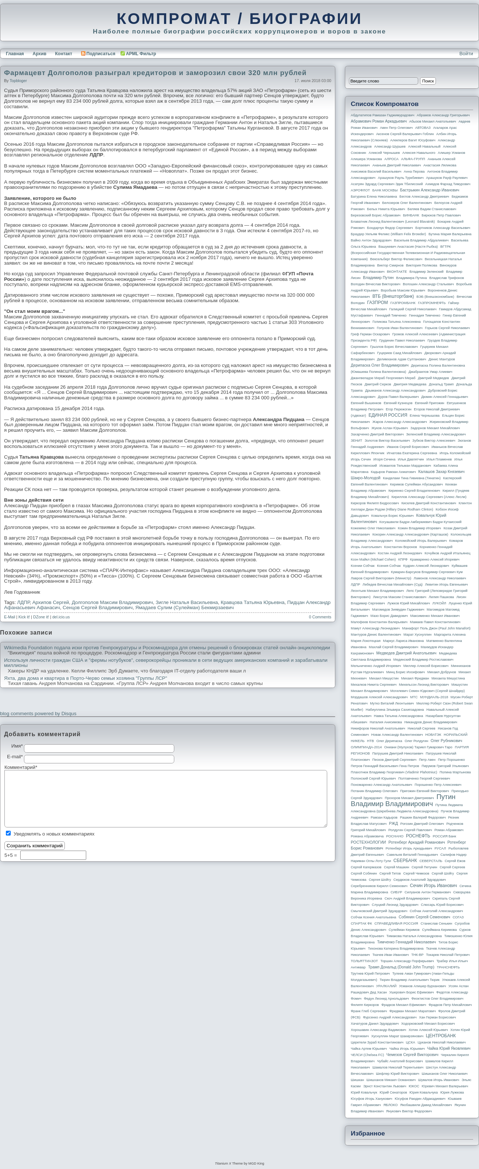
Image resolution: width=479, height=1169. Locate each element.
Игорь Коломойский (455, 453)
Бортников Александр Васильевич (442, 228)
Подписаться (98, 53)
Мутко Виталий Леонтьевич (392, 703)
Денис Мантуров (442, 359)
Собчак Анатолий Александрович (436, 911)
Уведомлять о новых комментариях (54, 834)
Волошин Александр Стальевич (428, 284)
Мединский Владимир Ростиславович (424, 659)
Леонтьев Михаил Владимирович (377, 591)
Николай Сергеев (421, 728)
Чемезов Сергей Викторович (412, 1054)
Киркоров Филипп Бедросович (375, 503)
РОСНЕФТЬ (418, 835)
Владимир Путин (378, 277)
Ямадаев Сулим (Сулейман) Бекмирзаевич (184, 607)
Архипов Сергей (50, 602)
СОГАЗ (458, 917)
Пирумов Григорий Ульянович (445, 766)
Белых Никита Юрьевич (386, 209)
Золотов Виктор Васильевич (387, 440)
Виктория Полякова (421, 265)
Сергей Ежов (455, 861)
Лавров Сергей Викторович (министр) (381, 578)
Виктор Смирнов (390, 265)
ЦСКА (410, 1042)
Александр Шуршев (390, 146)
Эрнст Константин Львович (384, 1086)
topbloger (18, 80)
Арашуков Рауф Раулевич (447, 178)
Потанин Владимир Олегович (374, 791)
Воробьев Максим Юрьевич (403, 290)
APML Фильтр (141, 53)
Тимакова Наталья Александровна (414, 936)
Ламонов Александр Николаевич (440, 578)
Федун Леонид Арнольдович (386, 998)
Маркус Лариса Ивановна (403, 641)
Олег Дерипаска (389, 741)
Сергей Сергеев (452, 867)
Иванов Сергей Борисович (408, 447)
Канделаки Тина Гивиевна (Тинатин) (412, 478)
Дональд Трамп (441, 384)
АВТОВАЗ (423, 128)
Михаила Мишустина (448, 678)
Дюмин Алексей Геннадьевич (444, 397)
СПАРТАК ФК (361, 923)
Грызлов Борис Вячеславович (393, 347)
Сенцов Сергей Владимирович (98, 607)
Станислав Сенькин (436, 923)
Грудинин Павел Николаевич (402, 340)
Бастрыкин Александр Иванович (429, 190)
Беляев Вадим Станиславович (432, 209)
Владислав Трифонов (446, 278)
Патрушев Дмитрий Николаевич (397, 753)
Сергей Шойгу (443, 873)
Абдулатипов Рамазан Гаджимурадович (382, 115)
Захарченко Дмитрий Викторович (377, 434)
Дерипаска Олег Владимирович (380, 365)
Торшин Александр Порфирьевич (407, 961)
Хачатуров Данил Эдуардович (375, 1023)
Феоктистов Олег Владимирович (438, 998)
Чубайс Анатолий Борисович (400, 1061)
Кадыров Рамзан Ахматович (393, 472)
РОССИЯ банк (444, 836)
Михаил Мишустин (384, 678)
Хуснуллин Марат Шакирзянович (397, 1036)
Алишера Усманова (366, 159)
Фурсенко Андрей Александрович (390, 1017)
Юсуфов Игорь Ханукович (371, 1099)
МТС (413, 697)
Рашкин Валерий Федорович (423, 817)
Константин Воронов (400, 547)
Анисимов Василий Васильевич (376, 171)
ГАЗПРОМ (377, 302)
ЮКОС (414, 1086)
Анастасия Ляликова (439, 165)
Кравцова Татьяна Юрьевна (252, 602)
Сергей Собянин (364, 873)
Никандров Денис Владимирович (430, 722)
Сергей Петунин (424, 867)
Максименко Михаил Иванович (434, 616)
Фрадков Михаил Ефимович (403, 1005)
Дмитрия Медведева (410, 384)
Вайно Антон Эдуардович (371, 240)
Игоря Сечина (384, 459)
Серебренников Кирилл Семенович (379, 886)
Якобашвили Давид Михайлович (426, 1105)
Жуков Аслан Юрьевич (389, 428)
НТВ (370, 741)
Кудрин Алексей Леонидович (426, 566)
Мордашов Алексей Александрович (379, 697)
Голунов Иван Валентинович (400, 328)
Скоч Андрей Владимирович (407, 898)
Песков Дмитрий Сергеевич (395, 760)
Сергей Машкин (396, 867)
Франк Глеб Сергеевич (369, 1011)
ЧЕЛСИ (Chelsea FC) (367, 1055)
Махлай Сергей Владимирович (393, 647)
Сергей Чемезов (416, 873)
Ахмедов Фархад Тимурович (448, 184)
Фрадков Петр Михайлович (450, 1005)
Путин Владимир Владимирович (403, 800)
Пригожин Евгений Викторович (424, 791)
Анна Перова (414, 171)
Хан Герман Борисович (437, 1017)
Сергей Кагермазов (366, 867)
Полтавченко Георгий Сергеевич (424, 778)
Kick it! (24, 617)
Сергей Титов (390, 873)
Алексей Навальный (424, 146)
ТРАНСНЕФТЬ (448, 967)
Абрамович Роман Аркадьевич (379, 121)
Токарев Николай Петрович (447, 955)
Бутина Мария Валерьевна (450, 234)
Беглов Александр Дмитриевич (424, 196)
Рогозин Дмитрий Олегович (422, 824)
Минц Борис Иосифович (405, 672)
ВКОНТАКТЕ (397, 271)
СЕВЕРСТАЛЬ (430, 861)
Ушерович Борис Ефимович (411, 992)
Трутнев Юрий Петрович (370, 973)
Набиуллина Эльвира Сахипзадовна (395, 709)
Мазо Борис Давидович (389, 616)
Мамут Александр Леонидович (375, 628)
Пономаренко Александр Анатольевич (381, 785)
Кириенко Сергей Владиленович (414, 490)
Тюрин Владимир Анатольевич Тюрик (410, 980)
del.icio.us (61, 617)
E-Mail (9, 617)
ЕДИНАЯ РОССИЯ (387, 415)
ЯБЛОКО (390, 1105)
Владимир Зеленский (426, 271)
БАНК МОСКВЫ (385, 190)
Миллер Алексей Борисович (425, 666)
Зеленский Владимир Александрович (436, 434)
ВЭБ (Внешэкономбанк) (435, 297)
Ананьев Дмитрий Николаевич (397, 165)
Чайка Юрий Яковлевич (448, 1048)
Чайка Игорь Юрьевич (407, 1048)
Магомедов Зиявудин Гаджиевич (398, 609)
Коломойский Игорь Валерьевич (421, 541)
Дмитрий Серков (378, 384)
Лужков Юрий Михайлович (408, 603)
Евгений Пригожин (429, 403)
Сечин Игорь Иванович (433, 885)
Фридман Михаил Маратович (412, 1011)
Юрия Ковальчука (423, 1092)
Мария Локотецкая (366, 641)
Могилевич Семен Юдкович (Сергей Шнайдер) (427, 691)
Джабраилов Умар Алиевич (430, 372)
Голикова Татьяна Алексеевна (397, 322)
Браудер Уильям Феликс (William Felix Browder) (388, 234)
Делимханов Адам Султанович (401, 359)
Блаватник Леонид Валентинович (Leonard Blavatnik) (393, 221)
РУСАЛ (440, 848)
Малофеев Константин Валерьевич (379, 622)
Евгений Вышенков (366, 403)
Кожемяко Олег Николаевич (373, 528)
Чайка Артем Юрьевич (369, 1048)
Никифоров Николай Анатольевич (378, 728)
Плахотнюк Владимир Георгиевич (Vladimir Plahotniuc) (394, 772)
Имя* (17, 746)
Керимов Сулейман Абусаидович (416, 484)
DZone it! (41, 617)
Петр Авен (427, 760)
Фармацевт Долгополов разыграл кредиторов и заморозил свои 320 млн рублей (155, 73)
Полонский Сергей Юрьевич (373, 778)
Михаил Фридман (415, 678)
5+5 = (11, 855)
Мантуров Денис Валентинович (376, 634)
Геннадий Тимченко (390, 315)
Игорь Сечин (361, 459)
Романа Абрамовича (367, 836)
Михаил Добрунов (441, 672)
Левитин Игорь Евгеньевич (446, 584)
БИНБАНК (411, 215)
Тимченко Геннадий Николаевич (406, 942)
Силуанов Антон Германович (428, 892)
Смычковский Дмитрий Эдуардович (379, 911)
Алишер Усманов (451, 153)
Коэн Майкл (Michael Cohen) (373, 559)
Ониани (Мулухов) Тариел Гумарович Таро (418, 747)
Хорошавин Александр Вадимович (378, 1030)
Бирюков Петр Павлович (441, 215)
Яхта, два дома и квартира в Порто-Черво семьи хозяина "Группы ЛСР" (85, 678)
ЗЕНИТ (356, 440)
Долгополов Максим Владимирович (112, 602)
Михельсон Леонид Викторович (424, 684)
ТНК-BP (417, 955)
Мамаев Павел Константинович (435, 622)
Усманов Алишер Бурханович (422, 986)
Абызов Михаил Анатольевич (432, 121)
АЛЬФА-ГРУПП (413, 159)
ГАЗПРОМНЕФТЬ (431, 303)
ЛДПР (23, 602)
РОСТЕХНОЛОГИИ (368, 842)
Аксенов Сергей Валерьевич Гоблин (405, 134)
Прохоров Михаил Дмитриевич (409, 798)
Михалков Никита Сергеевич (373, 684)
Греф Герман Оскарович (370, 334)
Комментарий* (14, 767)
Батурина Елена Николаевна (374, 196)
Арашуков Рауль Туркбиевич (401, 178)
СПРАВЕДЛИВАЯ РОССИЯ (396, 923)
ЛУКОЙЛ (439, 603)
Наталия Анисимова (386, 722)
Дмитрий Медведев (433, 378)
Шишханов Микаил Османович (391, 1080)
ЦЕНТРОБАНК (441, 1035)
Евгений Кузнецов (398, 403)
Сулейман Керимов (404, 930)
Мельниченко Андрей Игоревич (376, 666)
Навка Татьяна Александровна (398, 716)
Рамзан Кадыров (384, 817)
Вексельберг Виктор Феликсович (396, 259)
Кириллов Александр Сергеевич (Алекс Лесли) (428, 497)
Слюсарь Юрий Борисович (442, 905)
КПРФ (403, 559)
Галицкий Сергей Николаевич (412, 309)
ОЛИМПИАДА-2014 (366, 747)
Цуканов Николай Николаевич (441, 1042)
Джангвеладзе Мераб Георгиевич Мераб (383, 378)
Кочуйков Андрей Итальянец (447, 553)
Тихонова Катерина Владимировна (395, 948)
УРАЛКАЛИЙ (386, 986)
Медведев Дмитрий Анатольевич (406, 653)
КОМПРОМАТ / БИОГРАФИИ (239, 18)
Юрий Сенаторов (393, 1092)
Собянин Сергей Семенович (424, 917)
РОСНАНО (394, 836)
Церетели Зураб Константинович (377, 1042)
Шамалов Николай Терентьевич (398, 1067)
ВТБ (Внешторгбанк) (393, 296)
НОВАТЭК (433, 735)
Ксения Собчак (389, 566)
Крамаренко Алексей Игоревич (434, 559)
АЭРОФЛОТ (360, 190)
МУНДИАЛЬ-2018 (434, 697)
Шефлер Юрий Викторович (397, 1074)
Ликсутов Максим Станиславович (399, 597)
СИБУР (396, 892)
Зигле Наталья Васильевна (186, 602)
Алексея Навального (419, 153)
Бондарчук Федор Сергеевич (390, 228)
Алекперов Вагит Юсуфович (413, 140)
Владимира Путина (411, 278)
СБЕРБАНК (405, 860)
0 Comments (320, 617)
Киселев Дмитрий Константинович (428, 503)
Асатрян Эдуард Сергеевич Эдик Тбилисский (387, 184)
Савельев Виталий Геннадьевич (412, 855)
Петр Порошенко (451, 760)
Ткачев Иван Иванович (391, 955)
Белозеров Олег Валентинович (407, 203)
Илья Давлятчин (411, 459)
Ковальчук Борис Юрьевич (392, 516)
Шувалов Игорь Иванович (438, 1080)
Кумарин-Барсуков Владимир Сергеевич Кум (427, 572)
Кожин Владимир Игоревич (419, 528)
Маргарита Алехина (450, 634)
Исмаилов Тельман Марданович (405, 465)
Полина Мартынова (455, 772)
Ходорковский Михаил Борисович (428, 1023)
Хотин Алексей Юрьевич (428, 1030)
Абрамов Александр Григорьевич (443, 115)
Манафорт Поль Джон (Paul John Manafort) (436, 628)
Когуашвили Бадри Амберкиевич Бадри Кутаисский (421, 522)
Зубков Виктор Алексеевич (433, 440)
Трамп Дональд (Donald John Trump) (401, 967)
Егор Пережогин (399, 409)
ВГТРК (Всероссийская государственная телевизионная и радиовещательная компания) (408, 253)
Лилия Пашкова (441, 597)
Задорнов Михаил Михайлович (435, 428)
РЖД (393, 823)
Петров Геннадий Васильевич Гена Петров (385, 766)
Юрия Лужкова (452, 1092)
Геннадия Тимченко (424, 315)
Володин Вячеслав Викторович (376, 284)
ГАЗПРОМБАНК (402, 303)
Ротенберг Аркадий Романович (416, 842)
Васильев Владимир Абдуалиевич (421, 240)
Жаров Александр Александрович (400, 422)
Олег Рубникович (446, 740)
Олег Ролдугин (416, 741)
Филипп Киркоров (365, 1005)
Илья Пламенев (439, 459)
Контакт (63, 53)
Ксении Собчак (363, 566)
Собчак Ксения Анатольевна (373, 917)
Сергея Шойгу (380, 880)
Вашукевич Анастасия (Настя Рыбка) (408, 246)
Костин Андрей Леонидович (400, 553)
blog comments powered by (38, 713)
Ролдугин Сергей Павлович (410, 830)
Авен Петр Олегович (396, 128)
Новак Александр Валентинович (397, 735)
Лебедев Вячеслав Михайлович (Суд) (393, 584)
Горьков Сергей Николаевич (447, 328)
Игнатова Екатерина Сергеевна (412, 453)
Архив (39, 53)
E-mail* (15, 756)
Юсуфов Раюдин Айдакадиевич (420, 1099)
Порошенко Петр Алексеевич (438, 785)
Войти (466, 53)
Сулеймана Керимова (439, 930)
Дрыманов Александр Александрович (395, 390)
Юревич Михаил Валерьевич (445, 1086)
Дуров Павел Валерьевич (398, 397)
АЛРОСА (391, 159)
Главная (15, 53)
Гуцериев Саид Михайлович (399, 353)
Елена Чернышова (425, 415)
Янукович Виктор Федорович (409, 1111)
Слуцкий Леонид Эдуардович (395, 905)
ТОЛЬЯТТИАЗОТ (364, 961)
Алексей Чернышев (384, 153)
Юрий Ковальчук (364, 1092)
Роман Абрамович (449, 830)
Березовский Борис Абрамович (376, 215)
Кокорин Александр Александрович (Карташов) (410, 534)
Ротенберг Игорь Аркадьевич (409, 848)
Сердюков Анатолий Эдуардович (420, 880)
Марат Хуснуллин (417, 634)
